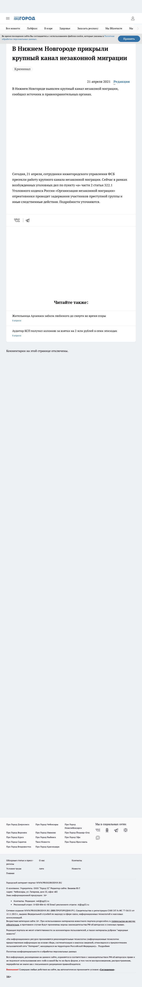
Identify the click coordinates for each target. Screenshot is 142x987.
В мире (48, 28)
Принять (129, 38)
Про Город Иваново (46, 832)
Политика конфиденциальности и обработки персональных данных (41, 951)
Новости (76, 868)
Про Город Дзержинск (17, 824)
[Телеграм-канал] (116, 830)
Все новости (13, 28)
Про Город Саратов (16, 841)
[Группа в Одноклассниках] (107, 830)
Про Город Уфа (72, 837)
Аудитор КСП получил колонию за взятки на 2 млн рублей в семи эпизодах (71, 333)
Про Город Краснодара (47, 846)
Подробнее (104, 946)
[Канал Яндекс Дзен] (125, 830)
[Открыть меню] (7, 18)
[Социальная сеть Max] (97, 837)
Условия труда (13, 868)
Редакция (122, 81)
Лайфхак (32, 28)
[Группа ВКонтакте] (97, 830)
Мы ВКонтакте (113, 28)
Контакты (77, 860)
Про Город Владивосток (18, 846)
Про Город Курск (15, 837)
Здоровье (65, 28)
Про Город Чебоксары (47, 824)
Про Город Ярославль (76, 841)
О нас (42, 860)
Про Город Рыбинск (46, 837)
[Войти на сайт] (132, 18)
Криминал (22, 69)
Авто (41, 868)
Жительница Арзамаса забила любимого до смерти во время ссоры (71, 318)
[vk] (17, 220)
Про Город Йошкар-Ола (77, 832)
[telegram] (29, 220)
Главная (10, 873)
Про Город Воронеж (16, 832)
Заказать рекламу (87, 28)
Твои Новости (43, 841)
